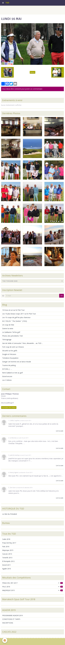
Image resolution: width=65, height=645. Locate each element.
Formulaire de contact (9, 407)
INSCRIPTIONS (7, 623)
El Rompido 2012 (8, 561)
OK (61, 296)
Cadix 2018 (6, 539)
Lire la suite (59, 431)
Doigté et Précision (9, 354)
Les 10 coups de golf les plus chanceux (16, 317)
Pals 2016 (5, 546)
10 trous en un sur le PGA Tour (13, 310)
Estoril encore (7, 376)
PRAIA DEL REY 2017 (32, 583)
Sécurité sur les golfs (9, 351)
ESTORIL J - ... (7, 369)
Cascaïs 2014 (7, 554)
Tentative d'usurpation (10, 358)
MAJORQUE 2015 (32, 590)
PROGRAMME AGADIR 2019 (12, 615)
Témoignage (6, 339)
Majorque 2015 (7, 550)
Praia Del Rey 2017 (9, 543)
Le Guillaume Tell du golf (11, 332)
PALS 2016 (32, 587)
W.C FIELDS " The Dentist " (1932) (14, 321)
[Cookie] (4, 640)
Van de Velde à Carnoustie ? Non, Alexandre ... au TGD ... (22, 343)
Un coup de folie (8, 325)
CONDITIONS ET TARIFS (11, 619)
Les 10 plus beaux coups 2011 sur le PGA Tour (19, 314)
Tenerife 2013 (7, 558)
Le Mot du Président (9, 514)
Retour (32, 72)
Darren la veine (7, 328)
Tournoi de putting (9, 365)
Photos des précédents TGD (12, 336)
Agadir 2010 (6, 569)
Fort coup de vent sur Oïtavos (13, 347)
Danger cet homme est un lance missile (16, 362)
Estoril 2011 (6, 565)
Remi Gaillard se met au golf (12, 373)
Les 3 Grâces (7, 380)
